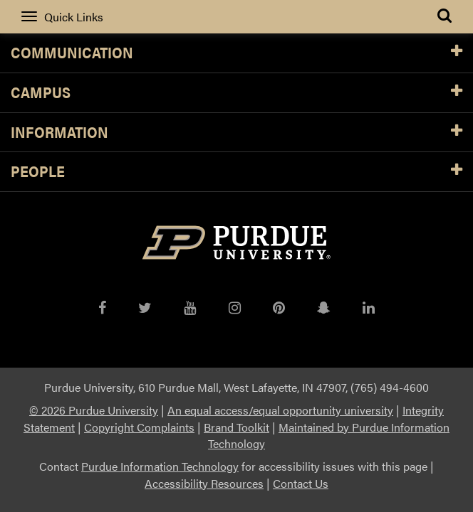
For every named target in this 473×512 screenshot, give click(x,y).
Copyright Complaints (139, 427)
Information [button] (236, 133)
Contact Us (300, 483)
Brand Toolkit (236, 427)
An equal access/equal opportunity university (280, 410)
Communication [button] (236, 53)
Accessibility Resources (204, 483)
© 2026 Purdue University (93, 410)
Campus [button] (236, 93)
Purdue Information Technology (160, 466)
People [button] (236, 172)
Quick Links (62, 17)
